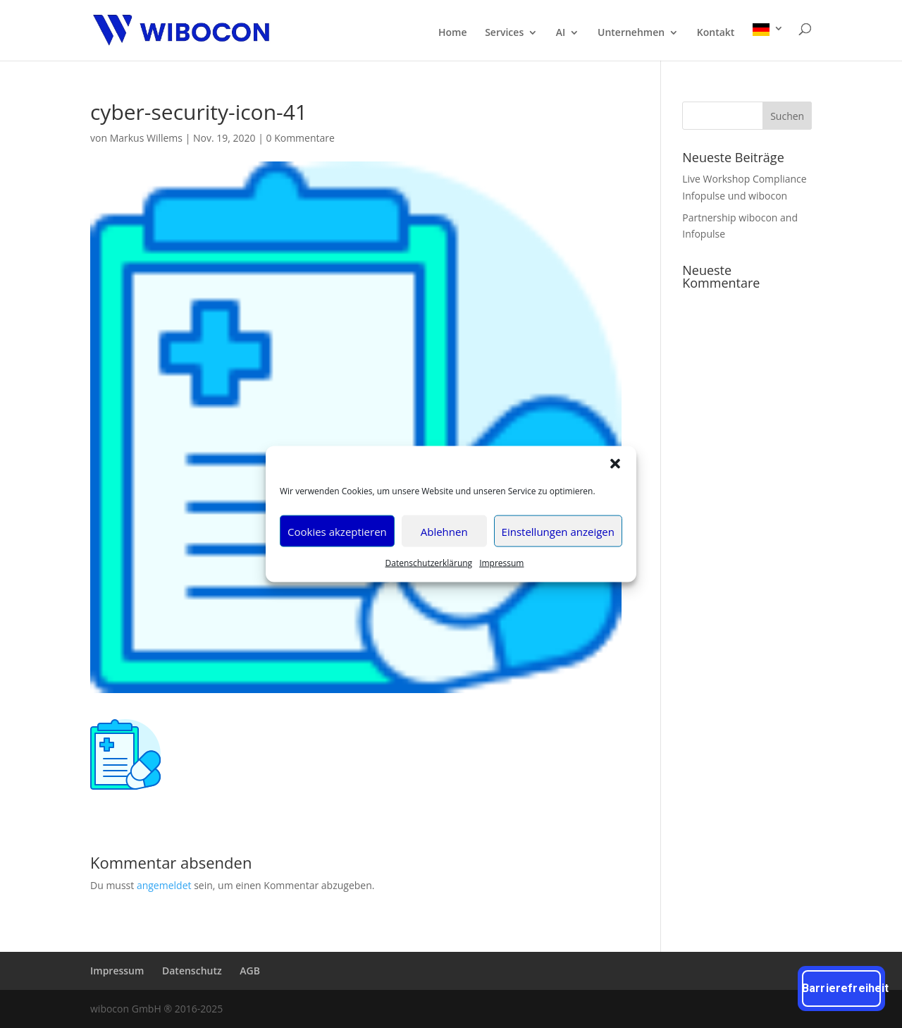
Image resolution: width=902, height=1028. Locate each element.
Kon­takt (716, 33)
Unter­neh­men (631, 33)
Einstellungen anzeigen (558, 531)
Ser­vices (504, 33)
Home (452, 33)
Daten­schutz (192, 970)
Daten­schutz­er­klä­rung (429, 563)
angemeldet (164, 885)
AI (561, 33)
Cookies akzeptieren (337, 531)
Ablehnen (444, 531)
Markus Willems (146, 138)
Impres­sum (501, 563)
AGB (250, 970)
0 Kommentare (300, 138)
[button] (615, 464)
